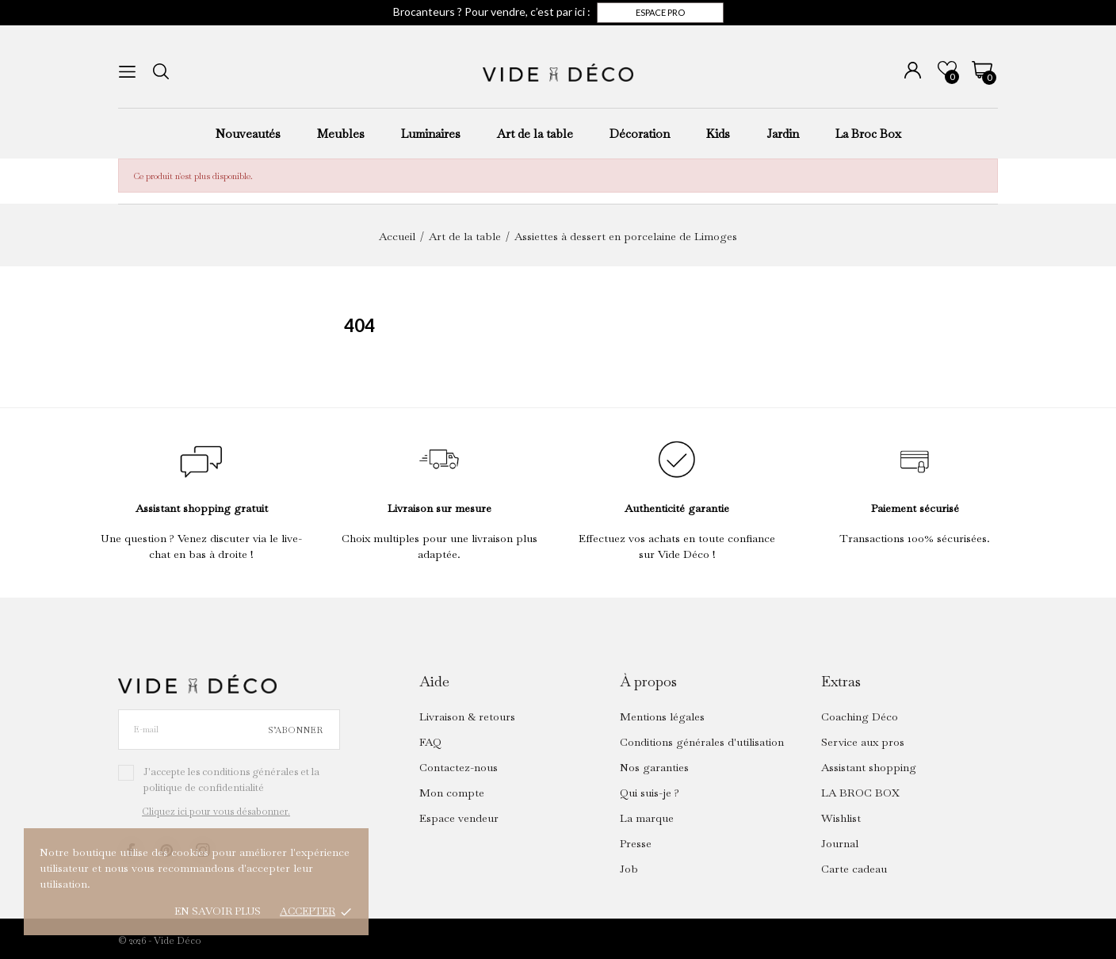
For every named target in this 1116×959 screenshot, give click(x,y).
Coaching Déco (859, 716)
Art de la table (535, 133)
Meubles (341, 133)
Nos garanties (654, 767)
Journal (839, 843)
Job (629, 869)
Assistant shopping (868, 767)
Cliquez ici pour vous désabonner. (216, 811)
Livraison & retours (467, 716)
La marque (647, 818)
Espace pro (660, 12)
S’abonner (295, 729)
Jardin (782, 133)
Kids (718, 133)
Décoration (640, 133)
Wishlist (841, 818)
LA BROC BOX (860, 792)
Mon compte (451, 792)
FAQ (430, 742)
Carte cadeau (854, 869)
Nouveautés (248, 133)
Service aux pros (862, 742)
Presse (636, 843)
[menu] (127, 72)
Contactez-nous (458, 767)
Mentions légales (662, 716)
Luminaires (431, 133)
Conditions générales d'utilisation (702, 742)
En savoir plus (217, 911)
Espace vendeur (459, 818)
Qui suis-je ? (649, 792)
